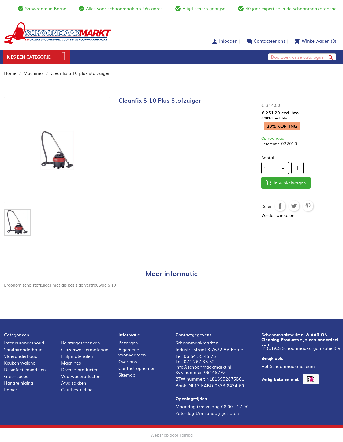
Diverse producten (80, 369)
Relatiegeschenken (80, 342)
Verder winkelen (277, 215)
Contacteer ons (269, 41)
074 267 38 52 (199, 361)
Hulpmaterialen (77, 356)
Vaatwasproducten (80, 376)
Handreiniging (18, 383)
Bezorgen (128, 342)
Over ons (127, 361)
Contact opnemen (137, 368)
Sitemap (126, 375)
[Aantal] (267, 168)
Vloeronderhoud (21, 356)
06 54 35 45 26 (200, 356)
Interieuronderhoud (24, 342)
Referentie (270, 143)
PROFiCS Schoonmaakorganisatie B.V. (302, 348)
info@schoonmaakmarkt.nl (203, 366)
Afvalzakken (73, 383)
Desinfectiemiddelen (25, 369)
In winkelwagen (286, 183)
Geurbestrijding (77, 389)
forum (249, 41)
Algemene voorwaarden (132, 352)
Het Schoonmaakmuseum (288, 366)
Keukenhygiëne (19, 362)
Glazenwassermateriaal (85, 349)
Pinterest (308, 205)
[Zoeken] (302, 56)
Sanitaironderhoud (23, 349)
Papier (10, 389)
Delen (280, 205)
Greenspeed (16, 376)
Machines (71, 362)
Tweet (294, 205)
